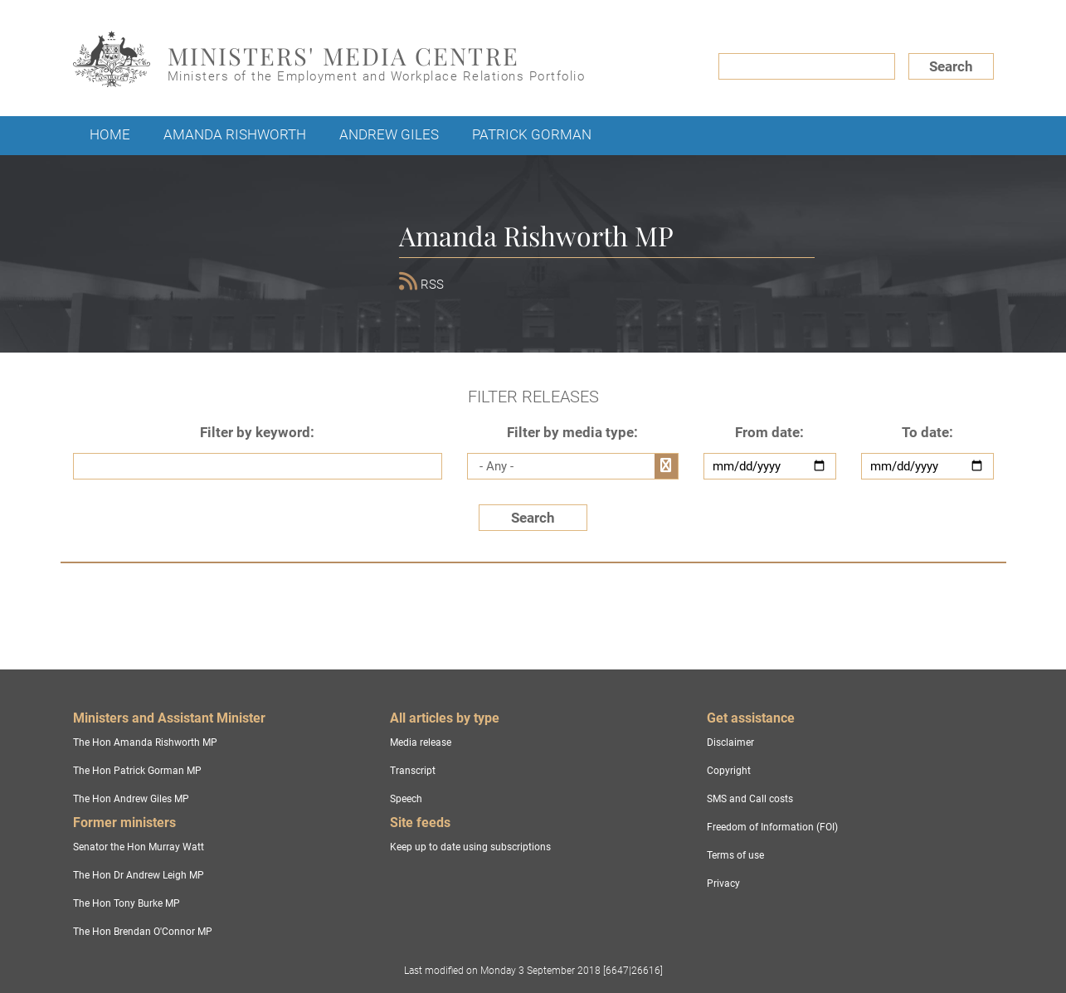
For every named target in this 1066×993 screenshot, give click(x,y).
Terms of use (735, 855)
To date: (927, 432)
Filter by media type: (572, 432)
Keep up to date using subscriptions (470, 847)
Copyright (729, 770)
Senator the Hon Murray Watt (138, 847)
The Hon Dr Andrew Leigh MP (138, 875)
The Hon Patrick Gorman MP (137, 770)
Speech (406, 799)
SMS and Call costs (750, 799)
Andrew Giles (389, 134)
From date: (769, 432)
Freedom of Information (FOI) (772, 827)
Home (110, 134)
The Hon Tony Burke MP (126, 903)
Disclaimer (730, 742)
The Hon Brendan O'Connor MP (142, 931)
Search (951, 66)
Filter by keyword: (257, 432)
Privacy (723, 883)
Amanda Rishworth (234, 134)
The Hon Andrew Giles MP (131, 799)
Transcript (413, 770)
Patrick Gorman (531, 134)
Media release (420, 742)
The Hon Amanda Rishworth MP (145, 742)
